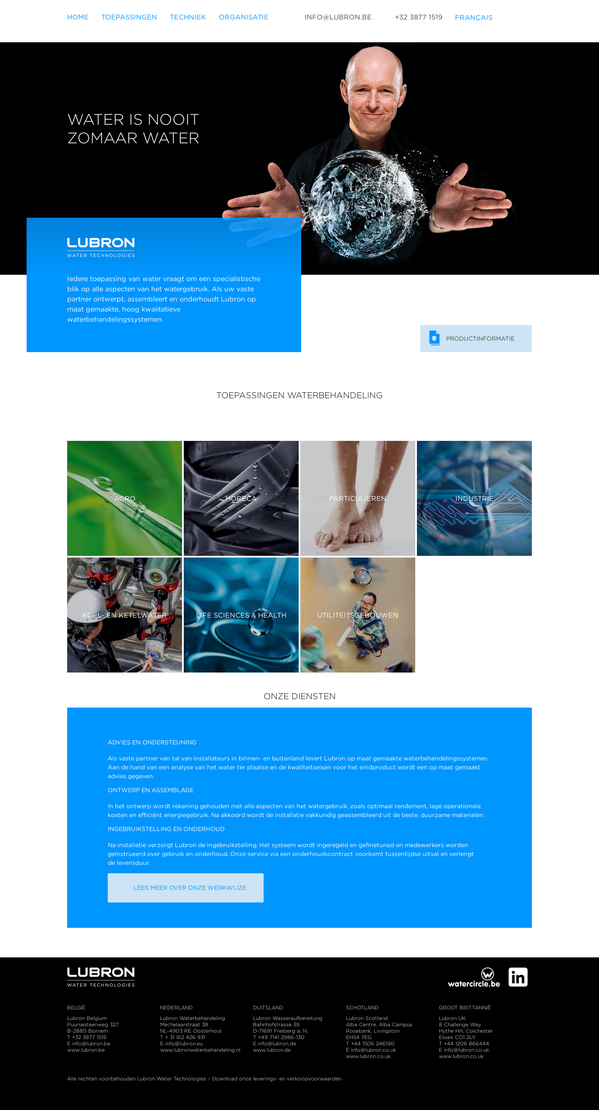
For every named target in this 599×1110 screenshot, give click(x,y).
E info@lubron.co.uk (371, 1050)
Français (474, 21)
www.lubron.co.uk (368, 1056)
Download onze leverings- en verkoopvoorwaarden (276, 1078)
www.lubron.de (272, 1050)
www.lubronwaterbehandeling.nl (200, 1050)
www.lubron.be (86, 1050)
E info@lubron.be (88, 1043)
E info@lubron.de (274, 1043)
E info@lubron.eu (181, 1043)
